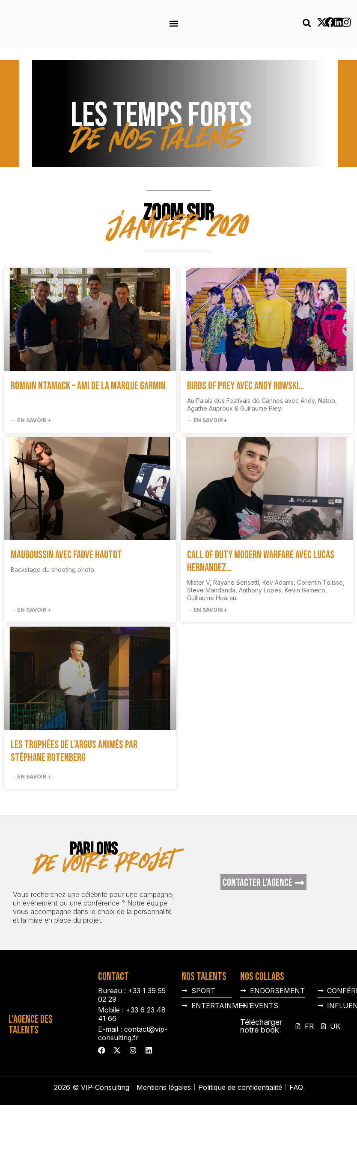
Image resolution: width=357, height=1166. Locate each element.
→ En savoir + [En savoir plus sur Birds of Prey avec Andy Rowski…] (207, 463)
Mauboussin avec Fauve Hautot (66, 597)
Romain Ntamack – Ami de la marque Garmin (88, 428)
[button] (174, 24)
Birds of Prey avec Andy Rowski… (245, 428)
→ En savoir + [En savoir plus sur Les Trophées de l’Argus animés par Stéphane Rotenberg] (31, 819)
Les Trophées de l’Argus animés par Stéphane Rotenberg (74, 794)
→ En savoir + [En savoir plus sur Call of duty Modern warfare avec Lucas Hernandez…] (207, 652)
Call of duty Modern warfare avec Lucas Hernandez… (260, 604)
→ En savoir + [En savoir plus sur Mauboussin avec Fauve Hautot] (31, 652)
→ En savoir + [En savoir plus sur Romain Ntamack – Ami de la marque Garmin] (31, 463)
